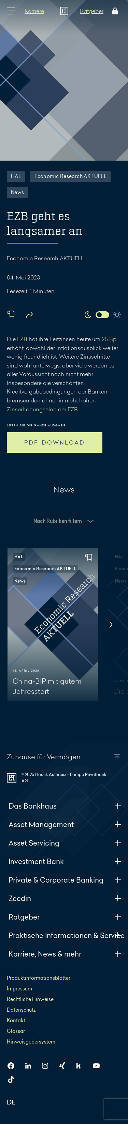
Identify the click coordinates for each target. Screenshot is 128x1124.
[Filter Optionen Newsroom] (64, 531)
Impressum (19, 988)
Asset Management (65, 824)
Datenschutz (21, 1010)
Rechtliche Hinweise (30, 999)
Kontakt (16, 1020)
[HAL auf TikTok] (13, 1079)
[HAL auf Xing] (65, 1066)
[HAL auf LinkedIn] (31, 1066)
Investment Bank (65, 861)
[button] (64, 521)
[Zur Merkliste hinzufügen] (89, 557)
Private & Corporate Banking (65, 880)
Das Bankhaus (65, 806)
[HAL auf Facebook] (13, 1066)
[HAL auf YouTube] (99, 1066)
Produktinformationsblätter (38, 978)
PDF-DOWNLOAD (54, 442)
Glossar (16, 1031)
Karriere (34, 10)
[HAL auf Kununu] (82, 1066)
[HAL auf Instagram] (48, 1066)
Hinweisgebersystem (31, 1041)
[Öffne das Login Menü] (113, 10)
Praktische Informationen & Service (67, 935)
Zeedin (65, 898)
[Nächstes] (111, 624)
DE (11, 1103)
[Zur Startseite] (64, 11)
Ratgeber (91, 10)
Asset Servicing (65, 843)
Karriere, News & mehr (65, 954)
